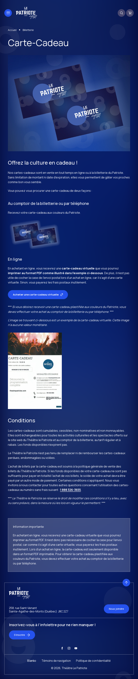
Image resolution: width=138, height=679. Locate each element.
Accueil (12, 30)
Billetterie (28, 30)
